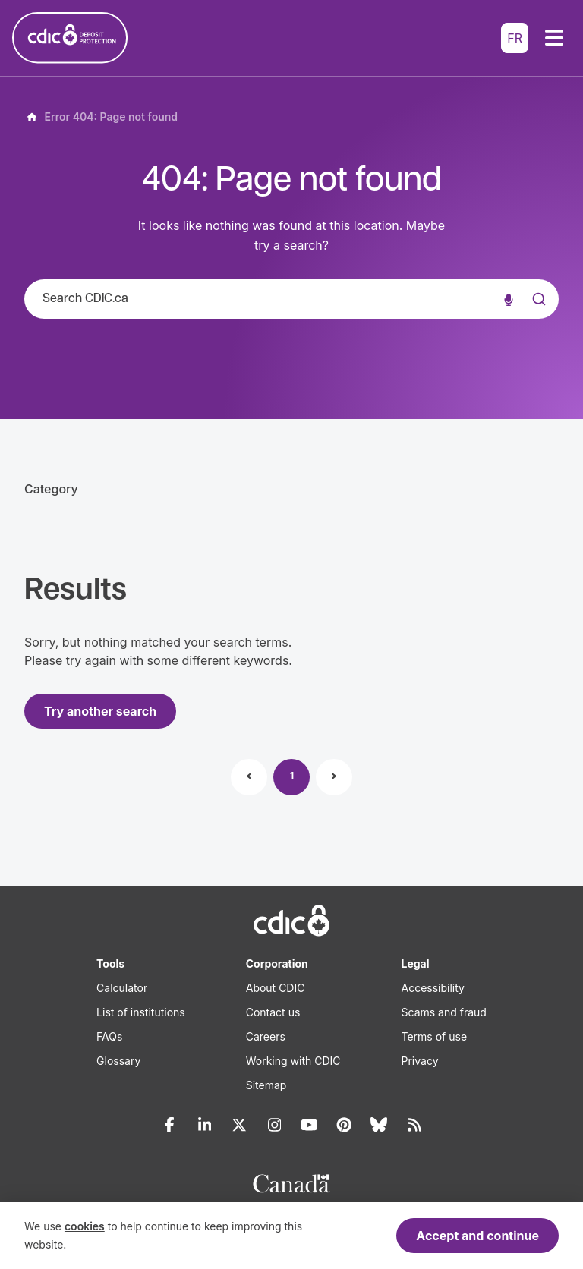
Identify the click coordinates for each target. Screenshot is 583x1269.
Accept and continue (477, 1235)
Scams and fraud (444, 1012)
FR (514, 38)
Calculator (121, 987)
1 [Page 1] (292, 776)
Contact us (273, 1012)
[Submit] (537, 314)
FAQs (109, 1036)
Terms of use (435, 1036)
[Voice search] (508, 299)
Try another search (100, 711)
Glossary (118, 1060)
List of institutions (140, 1012)
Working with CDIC (293, 1060)
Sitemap (266, 1084)
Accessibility (433, 987)
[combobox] (291, 299)
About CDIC (275, 987)
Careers (265, 1036)
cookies (85, 1226)
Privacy (420, 1060)
